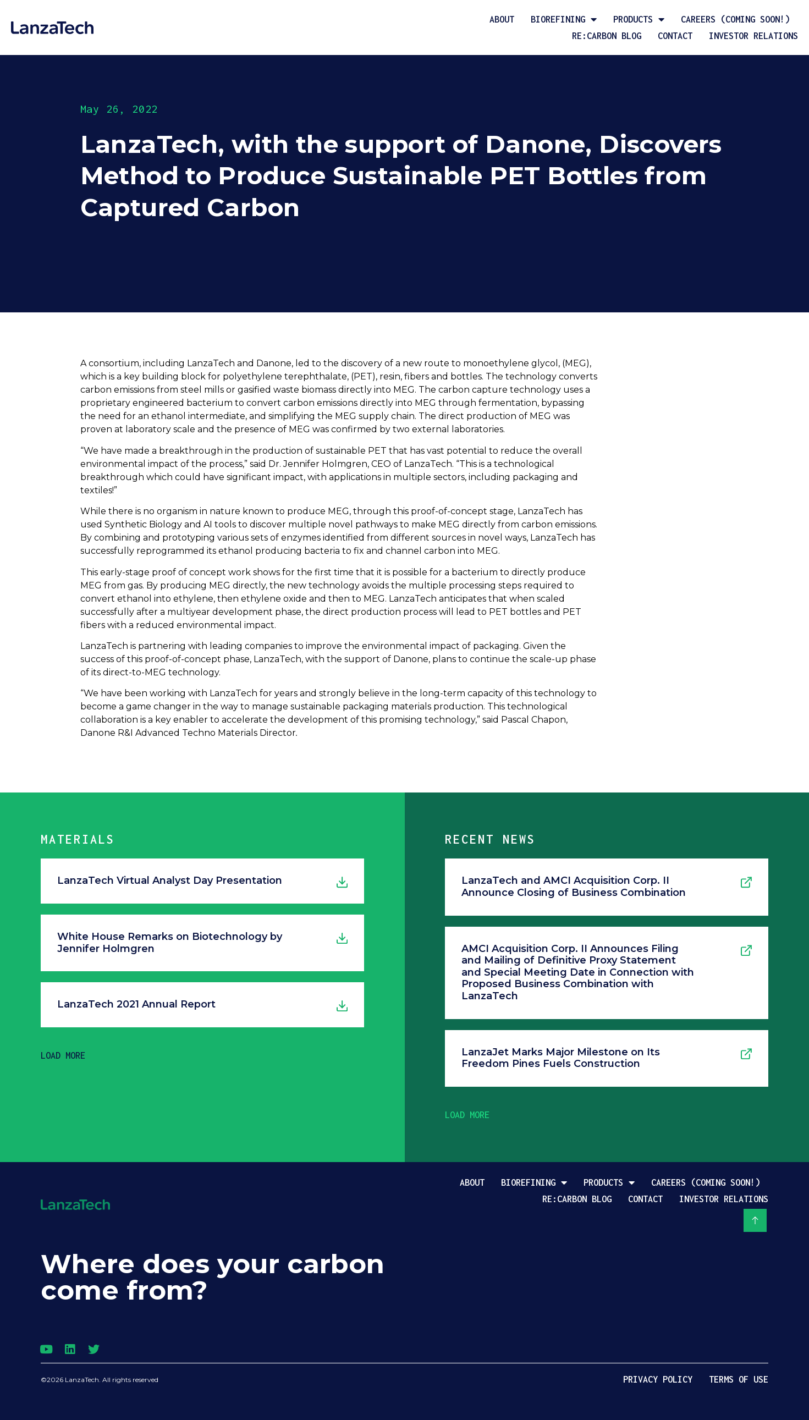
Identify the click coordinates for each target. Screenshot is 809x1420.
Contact (675, 36)
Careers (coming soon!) (735, 19)
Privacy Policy (657, 1379)
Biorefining (564, 19)
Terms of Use (738, 1379)
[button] (63, 1055)
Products (638, 19)
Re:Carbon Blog (606, 36)
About (501, 19)
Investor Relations (753, 36)
